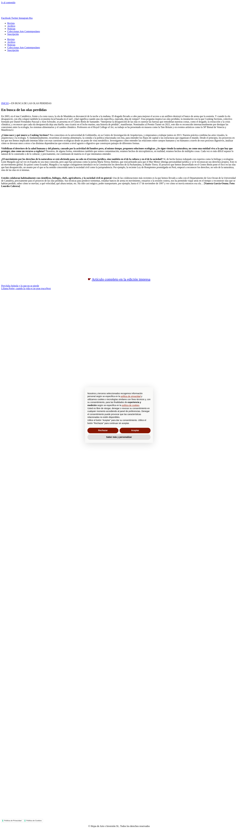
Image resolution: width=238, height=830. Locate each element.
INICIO (5, 103)
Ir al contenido (8, 2)
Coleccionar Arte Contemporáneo (23, 31)
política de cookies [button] (130, 405)
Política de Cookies (34, 820)
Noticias (11, 28)
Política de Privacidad (13, 820)
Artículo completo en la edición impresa (121, 279)
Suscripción (13, 34)
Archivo (11, 26)
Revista (11, 23)
